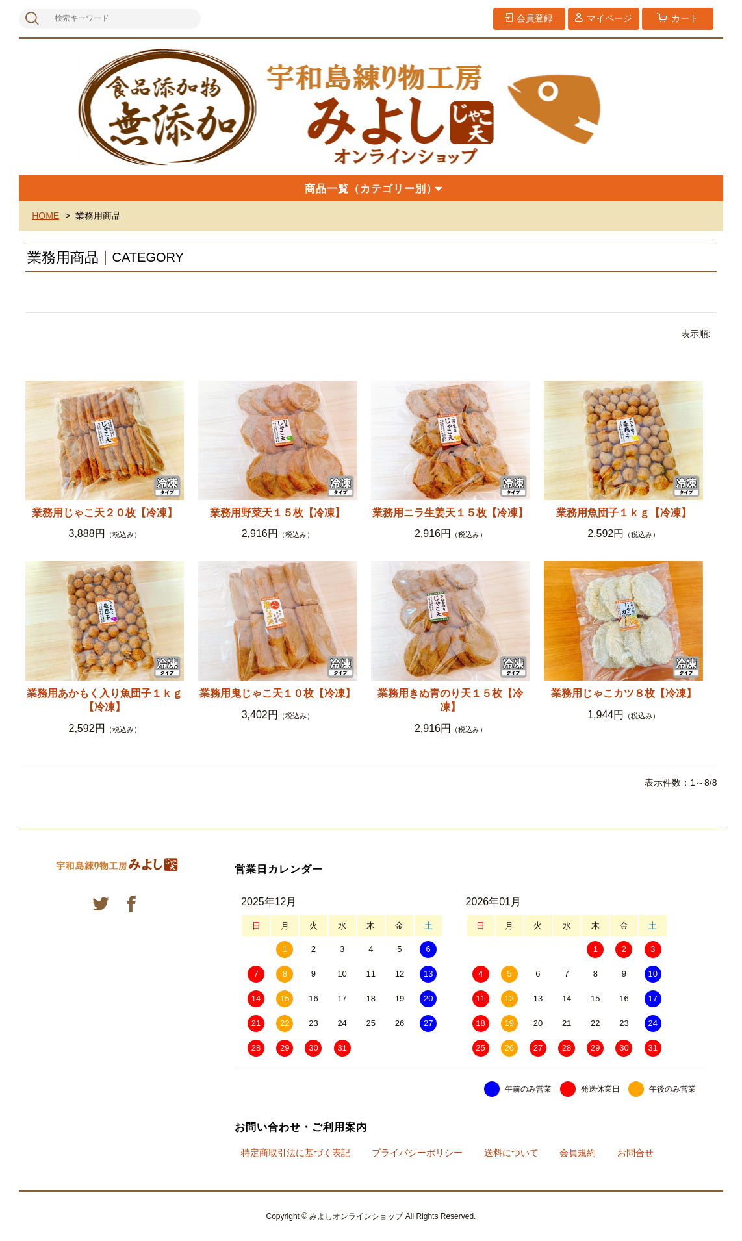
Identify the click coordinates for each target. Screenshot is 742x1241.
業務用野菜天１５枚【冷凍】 (277, 512)
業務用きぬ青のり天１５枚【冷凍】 (450, 700)
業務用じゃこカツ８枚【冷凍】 (624, 693)
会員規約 (577, 1152)
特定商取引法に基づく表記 (295, 1152)
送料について (511, 1152)
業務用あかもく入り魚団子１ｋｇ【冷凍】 (105, 700)
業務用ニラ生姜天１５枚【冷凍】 (450, 512)
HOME (45, 215)
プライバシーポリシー (417, 1152)
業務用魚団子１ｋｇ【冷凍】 (623, 512)
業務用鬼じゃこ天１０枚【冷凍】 (277, 693)
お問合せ (635, 1152)
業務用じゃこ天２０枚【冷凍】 (104, 512)
